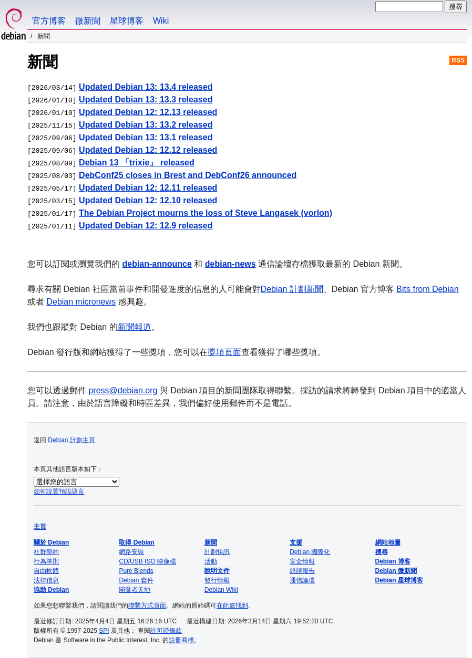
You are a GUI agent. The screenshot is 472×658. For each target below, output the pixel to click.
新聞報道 (134, 326)
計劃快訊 (217, 552)
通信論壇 (302, 580)
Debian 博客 (393, 561)
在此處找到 (232, 605)
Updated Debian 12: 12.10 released (148, 200)
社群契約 (46, 552)
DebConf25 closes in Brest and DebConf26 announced (187, 175)
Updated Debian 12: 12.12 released (148, 149)
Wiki (161, 20)
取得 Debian (136, 542)
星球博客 (126, 20)
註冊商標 (181, 640)
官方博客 (49, 20)
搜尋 (381, 552)
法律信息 (46, 580)
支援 (296, 542)
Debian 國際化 (310, 552)
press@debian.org (122, 390)
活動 (210, 561)
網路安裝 (131, 552)
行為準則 (46, 561)
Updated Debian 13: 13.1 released (145, 137)
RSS (458, 60)
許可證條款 (166, 630)
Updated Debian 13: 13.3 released (145, 99)
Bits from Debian (427, 289)
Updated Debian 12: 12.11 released (148, 187)
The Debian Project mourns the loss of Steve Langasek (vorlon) (205, 212)
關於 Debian (51, 542)
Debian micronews (81, 301)
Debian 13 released (136, 162)
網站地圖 (388, 542)
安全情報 (302, 561)
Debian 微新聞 (396, 571)
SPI (104, 630)
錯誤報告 (302, 571)
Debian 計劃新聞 (292, 289)
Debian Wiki (221, 589)
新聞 (210, 542)
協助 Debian (51, 589)
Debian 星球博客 (399, 580)
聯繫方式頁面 (147, 605)
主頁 (40, 526)
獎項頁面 (224, 352)
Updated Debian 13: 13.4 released (145, 86)
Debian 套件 (136, 580)
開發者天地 (134, 589)
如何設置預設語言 (59, 491)
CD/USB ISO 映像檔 (147, 561)
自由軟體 (46, 571)
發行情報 (217, 580)
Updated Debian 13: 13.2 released (145, 124)
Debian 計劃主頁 (71, 440)
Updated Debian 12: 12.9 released (145, 225)
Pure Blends (136, 571)
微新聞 (87, 20)
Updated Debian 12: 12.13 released (148, 112)
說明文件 (217, 571)
